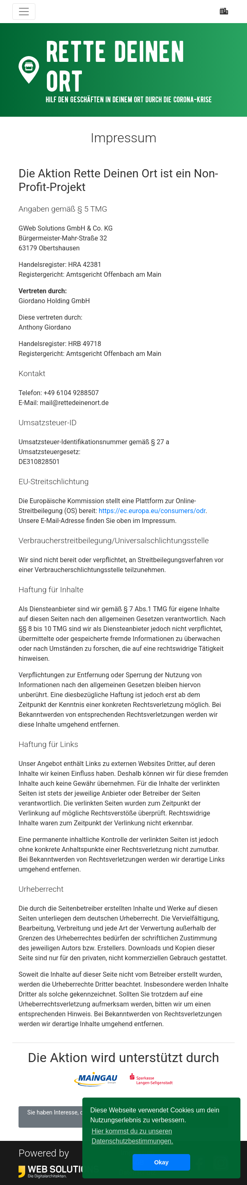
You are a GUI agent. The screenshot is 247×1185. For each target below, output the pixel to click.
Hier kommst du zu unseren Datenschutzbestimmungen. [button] (132, 1136)
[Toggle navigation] (23, 11)
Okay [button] (161, 1162)
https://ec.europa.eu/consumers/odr (152, 511)
